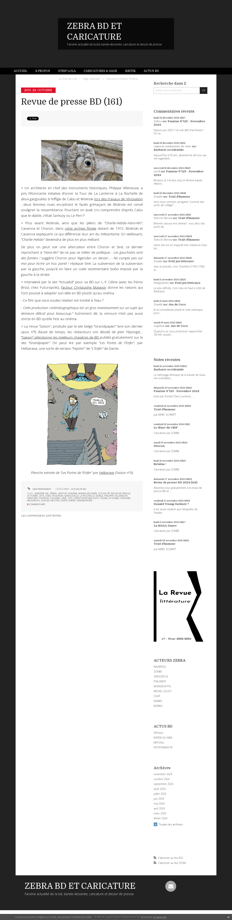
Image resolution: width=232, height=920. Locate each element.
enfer (72, 500)
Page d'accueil (91, 78)
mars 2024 (160, 813)
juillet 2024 (160, 793)
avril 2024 (159, 808)
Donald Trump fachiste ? (171, 504)
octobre (32, 495)
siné (63, 498)
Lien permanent (39, 489)
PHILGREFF (160, 681)
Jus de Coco (177, 304)
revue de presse (120, 493)
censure (125, 498)
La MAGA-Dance (165, 525)
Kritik (130, 71)
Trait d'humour (179, 196)
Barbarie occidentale (169, 149)
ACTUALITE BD (78, 489)
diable (99, 495)
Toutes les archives (171, 824)
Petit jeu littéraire (181, 261)
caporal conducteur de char (172, 146)
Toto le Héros (163, 218)
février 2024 (160, 818)
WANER (158, 701)
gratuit (62, 493)
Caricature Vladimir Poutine (122, 78)
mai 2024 (159, 803)
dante (64, 500)
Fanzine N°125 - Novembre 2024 (176, 391)
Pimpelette (161, 283)
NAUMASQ (160, 666)
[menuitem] (22, 71)
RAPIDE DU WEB (163, 737)
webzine (39, 493)
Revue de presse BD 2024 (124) (175, 482)
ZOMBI (158, 671)
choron (44, 498)
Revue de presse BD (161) (71, 102)
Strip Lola (67, 71)
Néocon (159, 446)
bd (47, 493)
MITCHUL (159, 742)
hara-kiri (32, 498)
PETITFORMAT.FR (163, 747)
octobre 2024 (162, 779)
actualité (104, 493)
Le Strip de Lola (68, 78)
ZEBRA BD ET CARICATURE (80, 886)
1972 (69, 498)
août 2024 (160, 789)
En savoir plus (159, 917)
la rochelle (87, 495)
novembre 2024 (163, 774)
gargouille (71, 495)
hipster (54, 500)
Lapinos (159, 326)
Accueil (20, 71)
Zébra (158, 121)
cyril (157, 171)
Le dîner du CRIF (166, 427)
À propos (42, 71)
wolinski (57, 495)
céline (104, 498)
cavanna (55, 498)
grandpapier (84, 500)
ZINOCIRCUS (161, 676)
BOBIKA (158, 706)
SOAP (157, 696)
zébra (53, 493)
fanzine (72, 493)
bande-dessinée (87, 493)
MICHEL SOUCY (162, 691)
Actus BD (151, 71)
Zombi (158, 196)
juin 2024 (159, 798)
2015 (41, 495)
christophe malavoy (86, 498)
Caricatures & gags (100, 71)
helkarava (33, 500)
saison (45, 500)
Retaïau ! (160, 464)
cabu (48, 495)
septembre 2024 (163, 784)
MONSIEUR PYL (162, 686)
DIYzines (158, 732)
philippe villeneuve (116, 495)
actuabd (114, 498)
